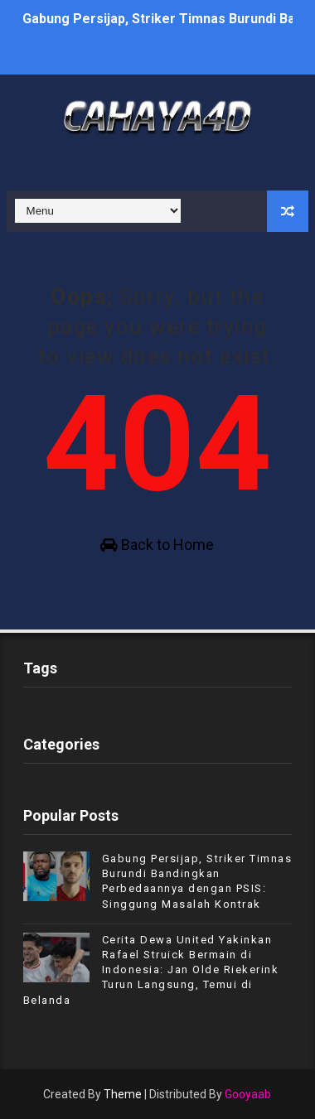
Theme (123, 1094)
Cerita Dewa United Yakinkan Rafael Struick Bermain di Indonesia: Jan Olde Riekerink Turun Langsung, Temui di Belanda (151, 969)
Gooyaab (248, 1094)
